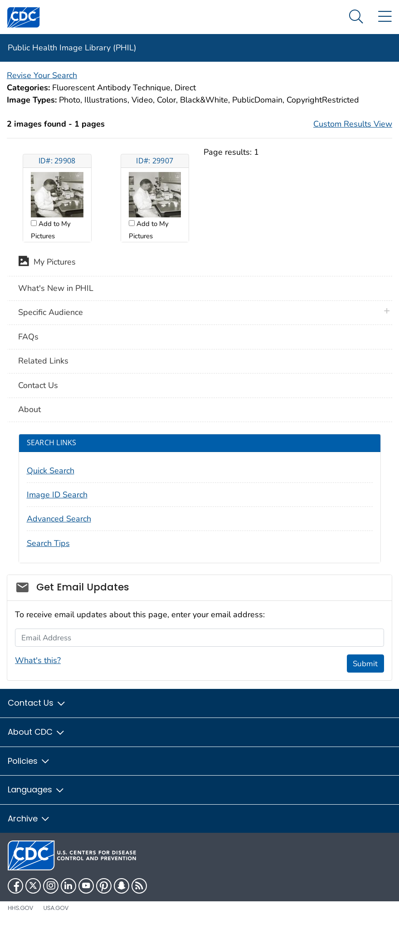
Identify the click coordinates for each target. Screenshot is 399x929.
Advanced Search (59, 518)
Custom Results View (352, 123)
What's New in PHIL (55, 288)
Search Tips (48, 543)
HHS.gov (20, 908)
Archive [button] (29, 818)
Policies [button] (29, 761)
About (29, 409)
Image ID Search (57, 494)
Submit (365, 664)
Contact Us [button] (37, 702)
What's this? (38, 660)
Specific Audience (50, 312)
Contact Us (38, 385)
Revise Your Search (42, 75)
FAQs (28, 336)
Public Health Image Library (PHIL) (72, 47)
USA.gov (55, 908)
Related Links (43, 360)
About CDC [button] (36, 731)
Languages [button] (36, 789)
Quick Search (50, 470)
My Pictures (47, 263)
